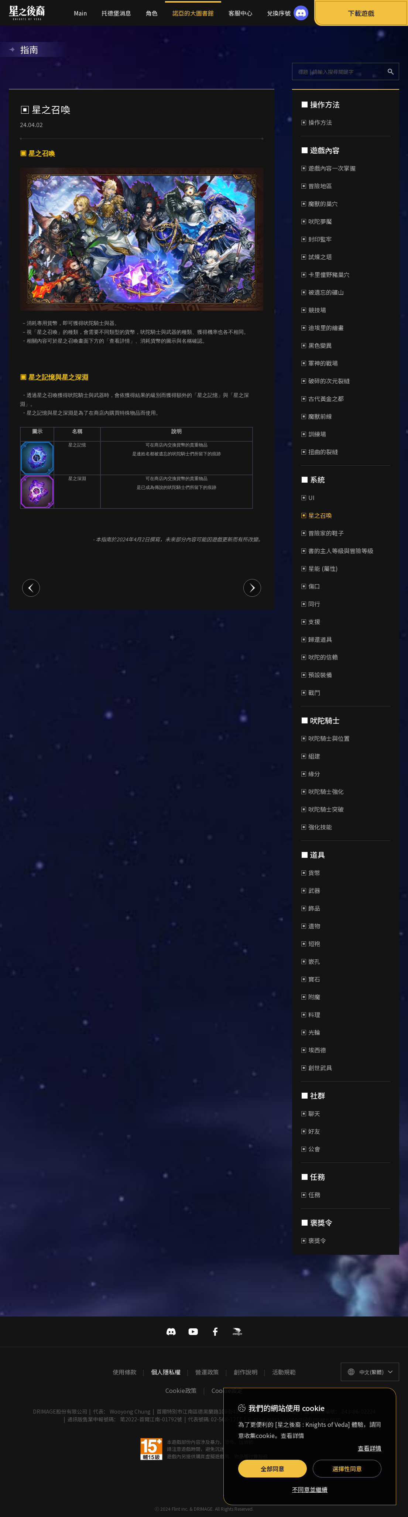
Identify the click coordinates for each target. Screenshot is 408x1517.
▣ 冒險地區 (316, 185)
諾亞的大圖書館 (193, 12)
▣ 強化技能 (316, 826)
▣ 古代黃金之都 (322, 398)
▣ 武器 (310, 890)
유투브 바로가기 (193, 1332)
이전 (31, 588)
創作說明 (245, 1371)
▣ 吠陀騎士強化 (322, 791)
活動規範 (284, 1371)
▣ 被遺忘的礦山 (322, 292)
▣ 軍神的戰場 (319, 363)
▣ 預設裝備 (316, 674)
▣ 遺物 (310, 925)
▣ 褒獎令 (313, 1240)
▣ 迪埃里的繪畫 (322, 327)
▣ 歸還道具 (316, 639)
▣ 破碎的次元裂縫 (325, 380)
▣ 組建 (310, 755)
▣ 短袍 (310, 943)
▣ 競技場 (313, 309)
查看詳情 (369, 1448)
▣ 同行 (310, 603)
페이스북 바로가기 (215, 1332)
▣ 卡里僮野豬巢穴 (325, 274)
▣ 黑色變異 (316, 345)
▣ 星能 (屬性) (319, 568)
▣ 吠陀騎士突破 (322, 809)
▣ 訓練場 (313, 433)
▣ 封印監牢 (316, 238)
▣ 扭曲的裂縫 (319, 451)
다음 (252, 588)
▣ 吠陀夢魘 (316, 221)
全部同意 (272, 1468)
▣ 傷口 (310, 586)
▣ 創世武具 (316, 1067)
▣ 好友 (310, 1131)
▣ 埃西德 (313, 1049)
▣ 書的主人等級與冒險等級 (337, 550)
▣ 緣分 (310, 773)
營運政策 (207, 1371)
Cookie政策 (181, 1390)
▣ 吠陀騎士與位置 (325, 738)
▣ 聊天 (310, 1113)
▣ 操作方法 (316, 122)
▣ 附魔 (310, 996)
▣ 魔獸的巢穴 (319, 203)
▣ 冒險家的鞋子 (322, 532)
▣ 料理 (310, 1014)
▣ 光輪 (310, 1032)
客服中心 (240, 12)
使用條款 (124, 1371)
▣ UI (308, 497)
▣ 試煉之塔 (316, 256)
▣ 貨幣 (310, 872)
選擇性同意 (347, 1468)
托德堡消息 (116, 12)
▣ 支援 (310, 621)
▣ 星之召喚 (316, 515)
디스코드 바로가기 (171, 1332)
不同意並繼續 (310, 1489)
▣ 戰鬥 (310, 692)
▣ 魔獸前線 (316, 416)
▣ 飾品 (310, 908)
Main (80, 12)
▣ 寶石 (310, 979)
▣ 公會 (310, 1148)
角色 (152, 12)
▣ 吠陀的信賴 (319, 657)
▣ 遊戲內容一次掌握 (328, 168)
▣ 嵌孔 (310, 961)
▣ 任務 (310, 1194)
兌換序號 (279, 12)
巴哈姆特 (237, 1332)
